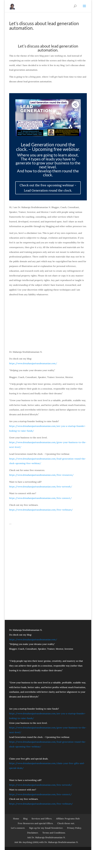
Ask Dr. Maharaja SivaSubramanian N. (46, 837)
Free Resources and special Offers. (35, 823)
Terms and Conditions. (54, 832)
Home (16, 818)
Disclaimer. (32, 832)
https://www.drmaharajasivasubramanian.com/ (33, 363)
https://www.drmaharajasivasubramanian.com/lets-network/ (40, 486)
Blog (25, 818)
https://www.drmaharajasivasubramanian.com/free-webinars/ (41, 509)
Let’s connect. (18, 828)
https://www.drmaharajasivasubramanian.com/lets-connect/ (40, 498)
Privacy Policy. (74, 828)
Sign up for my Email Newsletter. (46, 828)
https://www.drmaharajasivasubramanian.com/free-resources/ (41, 475)
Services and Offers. (42, 818)
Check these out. (66, 823)
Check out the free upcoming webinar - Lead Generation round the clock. (48, 187)
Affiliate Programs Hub (68, 818)
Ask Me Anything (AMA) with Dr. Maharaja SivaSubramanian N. (46, 842)
